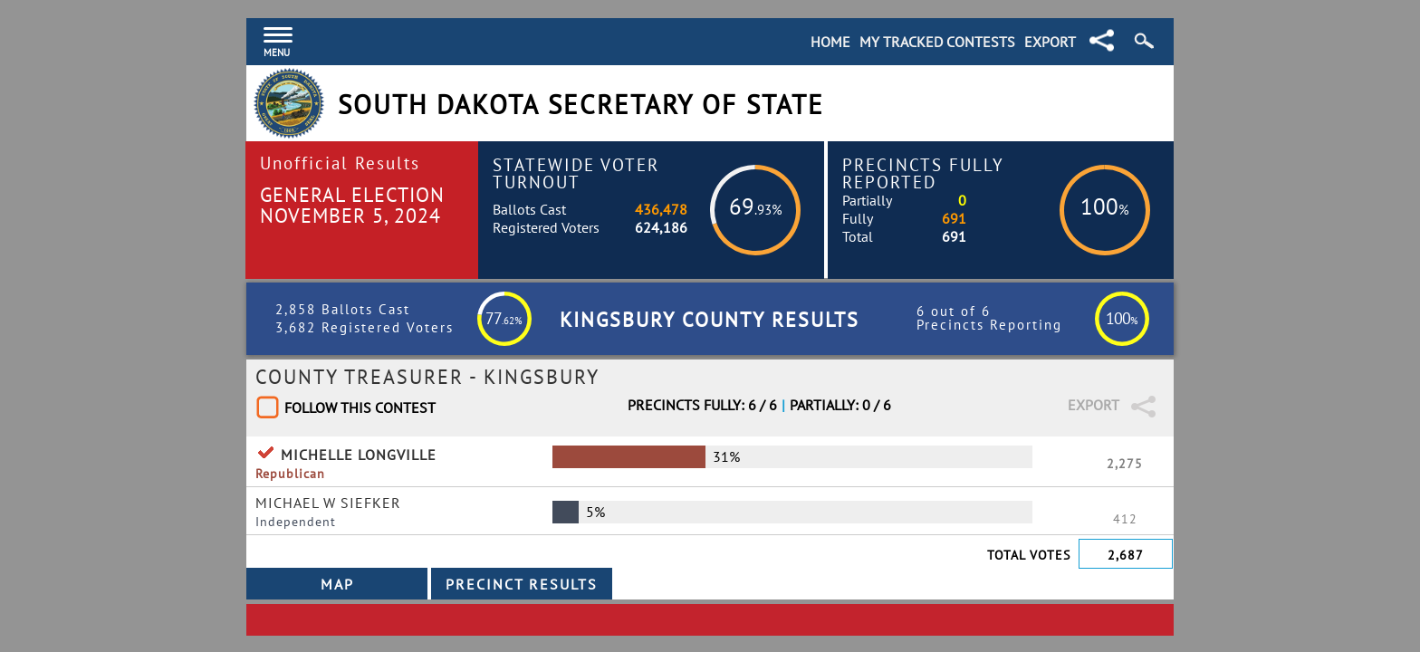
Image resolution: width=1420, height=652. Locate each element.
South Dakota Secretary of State (581, 104)
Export (1050, 42)
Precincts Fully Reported (923, 173)
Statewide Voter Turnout (576, 173)
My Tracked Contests (937, 42)
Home (830, 42)
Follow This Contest (360, 407)
